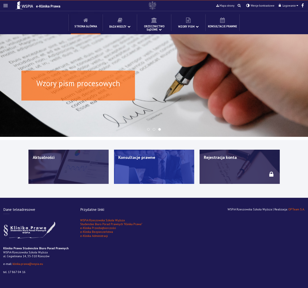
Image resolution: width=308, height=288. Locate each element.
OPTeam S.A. (296, 209)
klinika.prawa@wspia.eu (28, 264)
